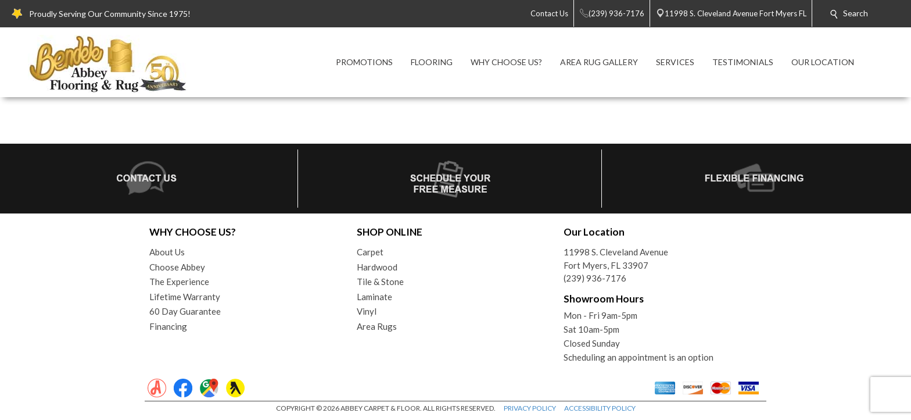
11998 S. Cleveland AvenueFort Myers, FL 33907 (616, 258)
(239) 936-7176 (595, 278)
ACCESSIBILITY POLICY (600, 408)
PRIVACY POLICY (530, 408)
